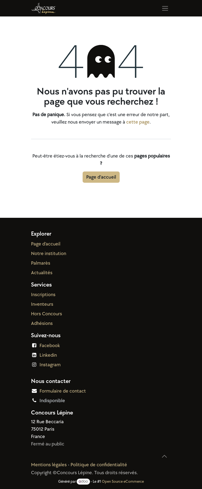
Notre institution (48, 253)
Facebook (50, 345)
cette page (138, 122)
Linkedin (48, 355)
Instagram (50, 365)
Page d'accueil (101, 177)
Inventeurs (42, 304)
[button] (164, 456)
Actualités (41, 273)
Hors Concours (46, 314)
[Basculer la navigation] (165, 8)
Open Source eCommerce (123, 481)
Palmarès (40, 263)
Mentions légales (49, 465)
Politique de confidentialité (99, 465)
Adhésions (42, 323)
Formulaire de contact (63, 391)
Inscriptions (43, 295)
